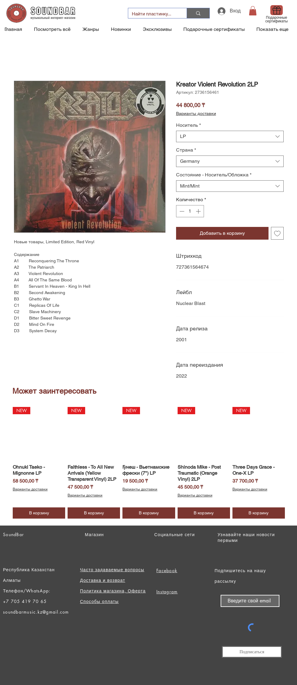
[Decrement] (181, 211)
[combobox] (230, 136)
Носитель (188, 125)
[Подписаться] (252, 652)
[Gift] (276, 10)
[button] (253, 10)
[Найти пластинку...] (153, 13)
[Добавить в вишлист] (277, 233)
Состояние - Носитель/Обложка (214, 175)
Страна (186, 150)
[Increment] (199, 211)
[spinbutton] (190, 211)
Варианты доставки (196, 113)
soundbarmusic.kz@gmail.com (36, 612)
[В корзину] (39, 513)
